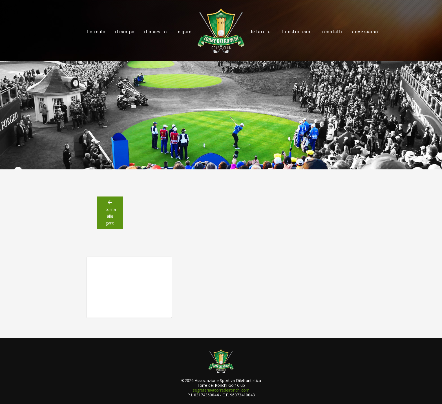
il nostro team (296, 31)
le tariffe (261, 31)
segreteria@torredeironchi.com (221, 390)
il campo (124, 31)
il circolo (95, 31)
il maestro (155, 31)
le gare (183, 31)
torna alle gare (110, 212)
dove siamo (365, 31)
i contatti (331, 31)
